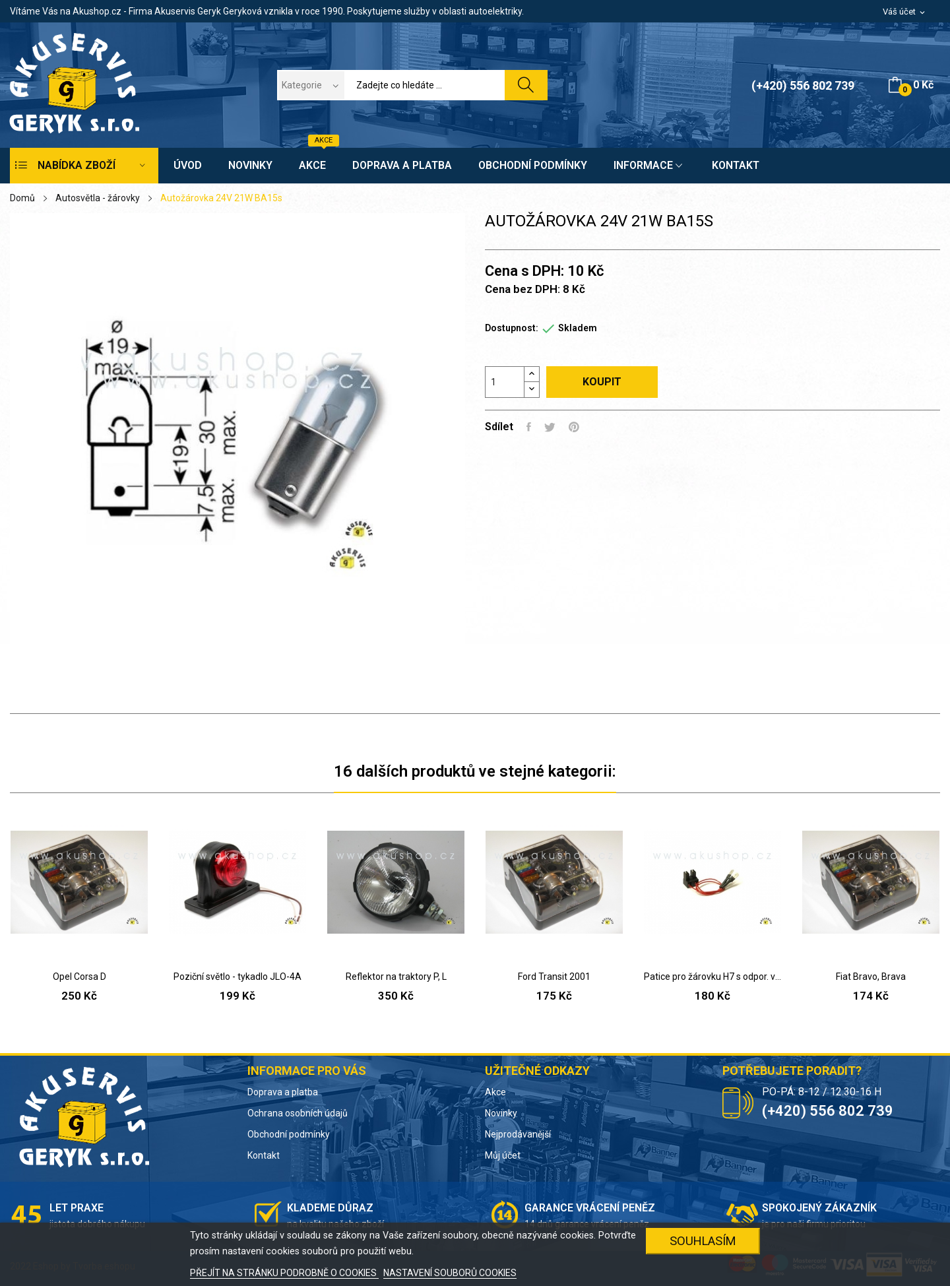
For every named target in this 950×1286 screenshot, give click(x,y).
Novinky (501, 1113)
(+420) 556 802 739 (802, 85)
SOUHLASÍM (703, 1241)
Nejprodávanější (518, 1134)
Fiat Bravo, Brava (871, 976)
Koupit (602, 381)
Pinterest (574, 427)
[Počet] (504, 382)
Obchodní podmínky (288, 1134)
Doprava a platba (282, 1092)
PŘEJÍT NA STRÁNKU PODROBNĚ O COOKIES (284, 1273)
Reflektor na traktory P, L (396, 976)
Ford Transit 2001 (554, 976)
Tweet (550, 427)
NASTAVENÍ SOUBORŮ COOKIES (450, 1273)
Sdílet (529, 427)
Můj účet (503, 1155)
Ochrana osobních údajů (297, 1113)
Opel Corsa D (79, 976)
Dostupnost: (511, 328)
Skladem (577, 328)
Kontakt (263, 1155)
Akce (495, 1092)
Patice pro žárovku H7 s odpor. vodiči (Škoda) (712, 976)
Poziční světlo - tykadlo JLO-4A (237, 976)
